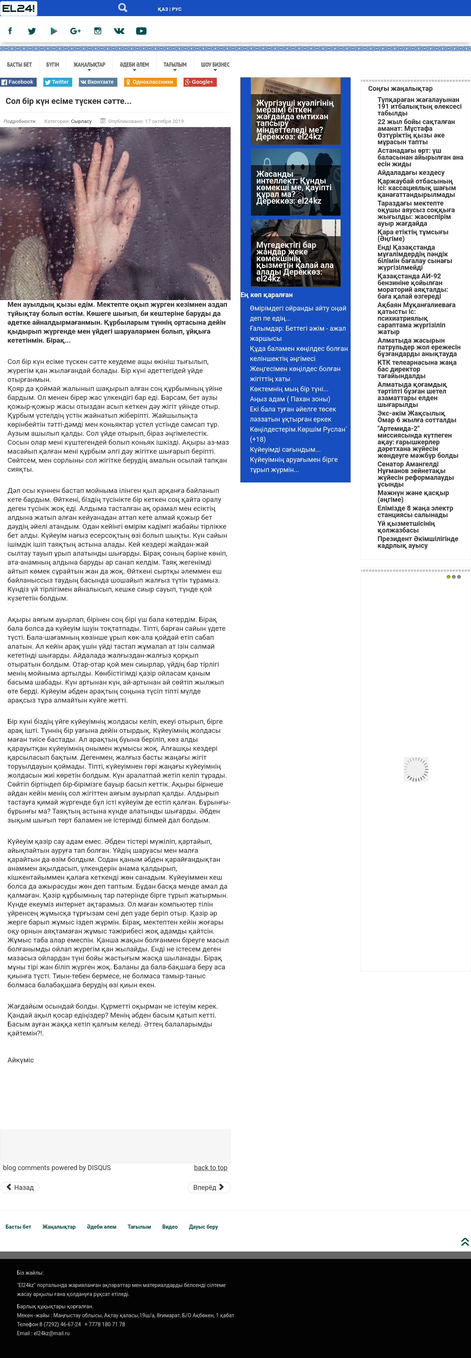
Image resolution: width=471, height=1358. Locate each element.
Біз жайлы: (30, 1273)
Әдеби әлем (134, 67)
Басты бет (19, 64)
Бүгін (52, 64)
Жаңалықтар (89, 67)
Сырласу (81, 121)
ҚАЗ (163, 9)
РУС (177, 9)
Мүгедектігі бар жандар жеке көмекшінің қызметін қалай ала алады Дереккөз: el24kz (295, 261)
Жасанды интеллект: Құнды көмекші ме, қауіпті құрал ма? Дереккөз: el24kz (294, 187)
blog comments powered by (57, 1168)
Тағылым (175, 67)
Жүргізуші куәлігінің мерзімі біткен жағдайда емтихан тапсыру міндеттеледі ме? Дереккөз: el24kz (295, 119)
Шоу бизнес (215, 67)
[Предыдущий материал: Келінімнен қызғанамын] (19, 1187)
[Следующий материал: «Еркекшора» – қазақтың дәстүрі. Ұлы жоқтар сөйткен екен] (209, 1187)
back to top (210, 1168)
